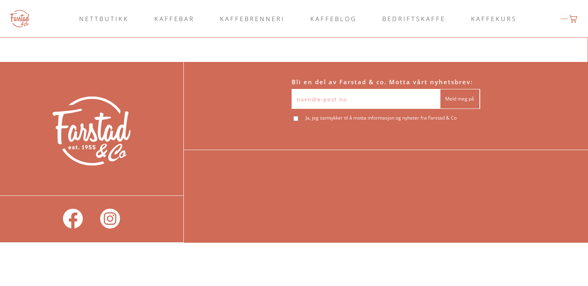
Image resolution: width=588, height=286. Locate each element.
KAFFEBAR (174, 19)
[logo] (19, 18)
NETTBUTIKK (104, 19)
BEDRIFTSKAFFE (414, 19)
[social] (73, 219)
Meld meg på (459, 98)
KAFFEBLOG (333, 19)
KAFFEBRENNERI (252, 19)
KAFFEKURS (494, 19)
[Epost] (366, 99)
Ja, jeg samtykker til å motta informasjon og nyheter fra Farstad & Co (381, 118)
